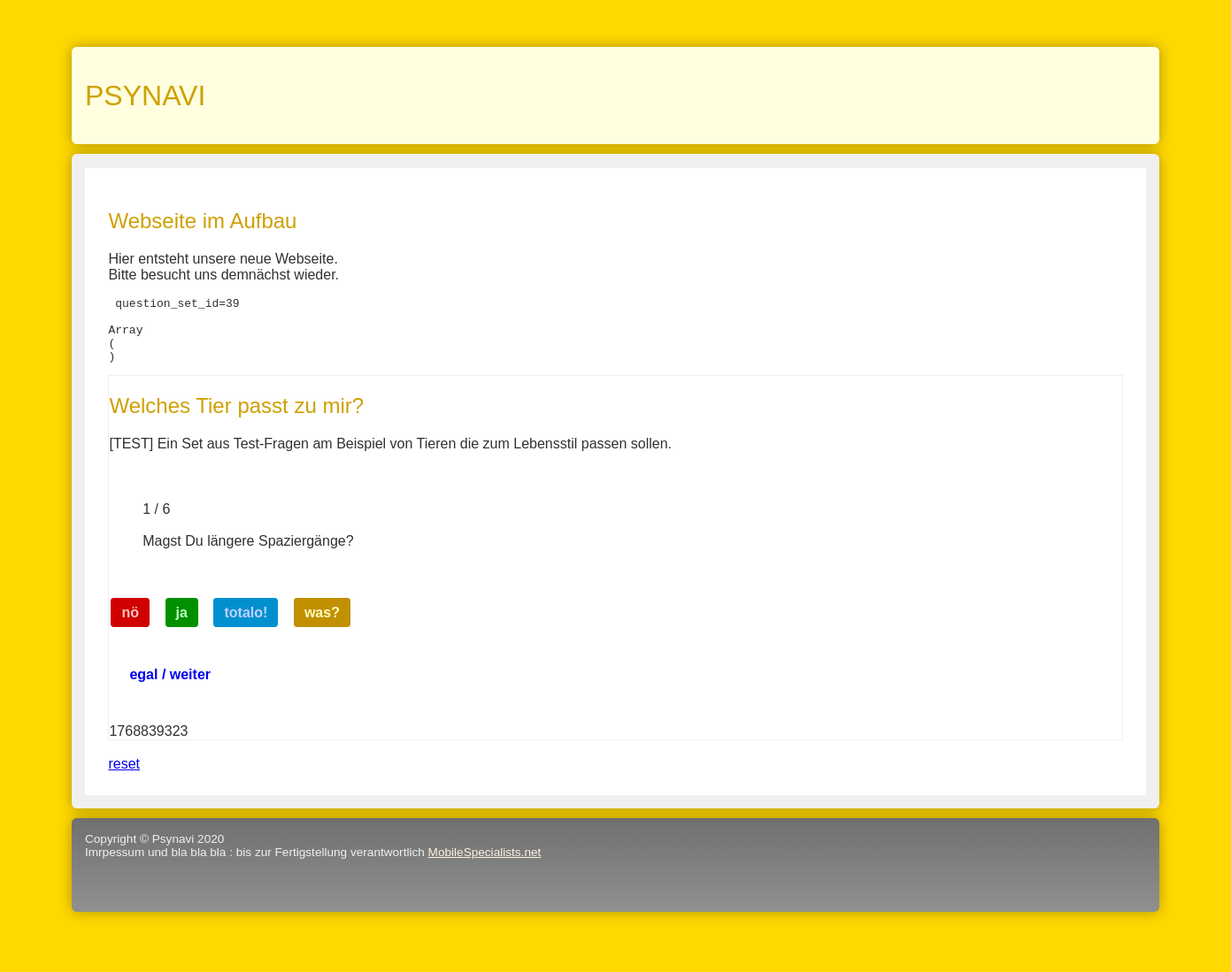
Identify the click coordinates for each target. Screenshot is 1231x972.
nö (131, 625)
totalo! (245, 625)
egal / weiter (170, 687)
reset (124, 776)
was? (322, 625)
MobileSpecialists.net (485, 865)
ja (182, 625)
